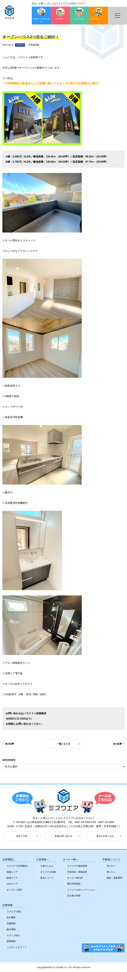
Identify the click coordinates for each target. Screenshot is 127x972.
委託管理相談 (73, 883)
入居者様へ (42, 858)
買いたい (111, 871)
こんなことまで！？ (17, 947)
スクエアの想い (14, 911)
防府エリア (12, 877)
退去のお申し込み (105, 836)
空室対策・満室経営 (77, 871)
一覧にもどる (63, 744)
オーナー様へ (70, 858)
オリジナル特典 (48, 871)
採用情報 (11, 941)
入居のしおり (47, 865)
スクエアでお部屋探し (18, 865)
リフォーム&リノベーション (81, 889)
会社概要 (11, 917)
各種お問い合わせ (63, 836)
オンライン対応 (14, 889)
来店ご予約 (21, 836)
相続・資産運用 (114, 877)
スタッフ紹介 (13, 935)
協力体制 (11, 929)
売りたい (111, 865)
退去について (47, 877)
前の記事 (12, 744)
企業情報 (7, 904)
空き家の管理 (73, 895)
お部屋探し (8, 858)
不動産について (111, 858)
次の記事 (114, 744)
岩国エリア (12, 871)
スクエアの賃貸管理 (77, 865)
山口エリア (12, 883)
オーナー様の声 (75, 877)
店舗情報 (11, 923)
